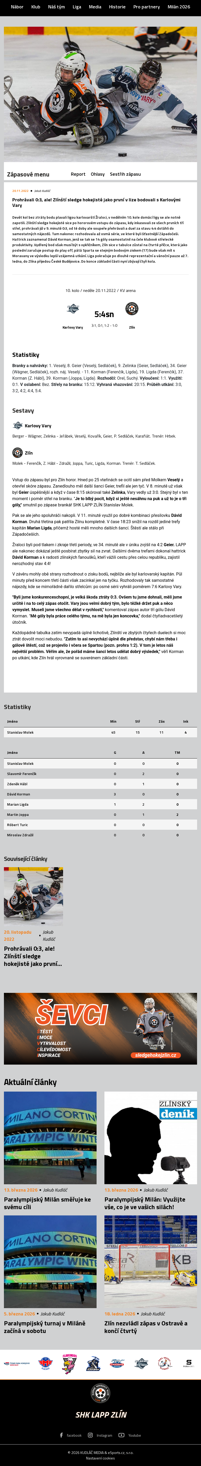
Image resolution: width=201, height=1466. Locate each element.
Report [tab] (78, 174)
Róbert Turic (17, 824)
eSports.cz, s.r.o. (120, 1452)
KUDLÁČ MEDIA (92, 1452)
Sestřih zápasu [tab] (125, 174)
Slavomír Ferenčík (21, 773)
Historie (117, 6)
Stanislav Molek (20, 732)
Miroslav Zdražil (20, 835)
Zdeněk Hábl (17, 784)
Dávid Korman (18, 794)
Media (95, 6)
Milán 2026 (179, 6)
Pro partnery (146, 6)
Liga (77, 6)
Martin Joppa (18, 814)
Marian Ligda (18, 804)
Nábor (17, 6)
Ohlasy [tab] (98, 174)
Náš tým (56, 6)
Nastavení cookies (100, 1458)
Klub (35, 6)
